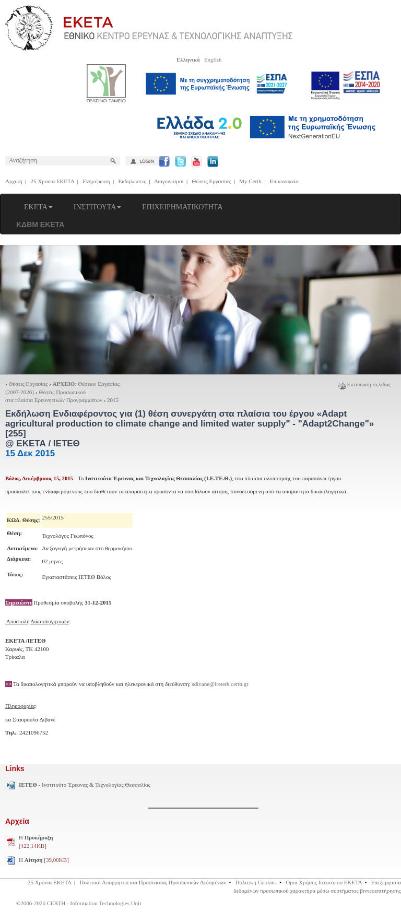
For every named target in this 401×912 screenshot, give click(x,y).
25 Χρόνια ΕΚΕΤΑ (53, 181)
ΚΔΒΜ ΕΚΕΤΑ (40, 224)
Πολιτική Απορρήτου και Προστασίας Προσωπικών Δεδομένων (153, 882)
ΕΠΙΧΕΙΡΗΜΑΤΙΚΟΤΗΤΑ (182, 207)
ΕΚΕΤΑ (38, 207)
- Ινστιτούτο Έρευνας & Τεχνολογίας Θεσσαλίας (84, 784)
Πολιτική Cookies (256, 882)
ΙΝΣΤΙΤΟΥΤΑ (98, 207)
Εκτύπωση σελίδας (364, 384)
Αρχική (13, 181)
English (213, 59)
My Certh (250, 181)
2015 (113, 400)
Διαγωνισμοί (168, 181)
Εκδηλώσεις (132, 181)
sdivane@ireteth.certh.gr (220, 684)
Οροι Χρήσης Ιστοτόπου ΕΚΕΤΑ (324, 882)
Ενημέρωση (96, 181)
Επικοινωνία (284, 181)
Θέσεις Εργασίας (211, 181)
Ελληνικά (188, 59)
